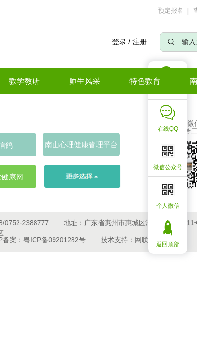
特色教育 (145, 81)
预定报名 (170, 10)
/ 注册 (137, 42)
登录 (118, 42)
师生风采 (84, 81)
